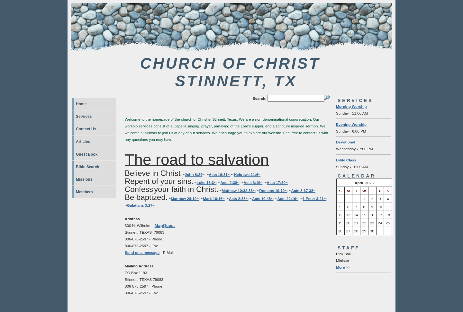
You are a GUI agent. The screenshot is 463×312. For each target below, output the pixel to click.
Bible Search (87, 167)
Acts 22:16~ (287, 198)
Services (84, 116)
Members (84, 192)
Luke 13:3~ (206, 182)
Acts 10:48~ (262, 198)
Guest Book (86, 154)
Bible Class (346, 160)
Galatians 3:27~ (141, 205)
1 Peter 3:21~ (314, 198)
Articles (83, 141)
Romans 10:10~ (273, 190)
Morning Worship (351, 106)
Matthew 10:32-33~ (238, 190)
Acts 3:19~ (253, 182)
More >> (343, 267)
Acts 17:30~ (277, 182)
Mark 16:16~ (213, 198)
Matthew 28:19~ (185, 198)
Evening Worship (351, 124)
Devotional (345, 142)
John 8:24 (193, 174)
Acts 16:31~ (219, 174)
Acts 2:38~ (230, 182)
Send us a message (142, 252)
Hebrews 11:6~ (247, 174)
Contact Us (86, 129)
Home (81, 104)
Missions (84, 179)
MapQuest (165, 225)
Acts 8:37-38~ (303, 190)
